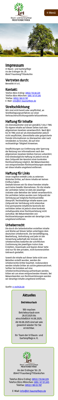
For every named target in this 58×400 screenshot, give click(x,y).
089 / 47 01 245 (34, 95)
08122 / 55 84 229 (32, 93)
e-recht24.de (18, 287)
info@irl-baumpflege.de (24, 101)
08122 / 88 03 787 (20, 98)
